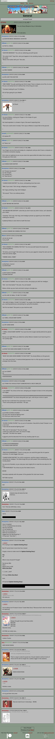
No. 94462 (28, 114)
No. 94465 (28, 147)
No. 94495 (26, 441)
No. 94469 (28, 180)
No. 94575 (22, 601)
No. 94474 (28, 208)
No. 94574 (22, 591)
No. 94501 (22, 482)
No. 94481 (26, 292)
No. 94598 (22, 664)
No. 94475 (26, 228)
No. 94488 (26, 369)
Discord (30, 732)
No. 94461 (22, 100)
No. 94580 (22, 613)
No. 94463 (27, 133)
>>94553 (4, 594)
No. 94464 (26, 140)
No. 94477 (28, 244)
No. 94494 (28, 420)
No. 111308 (23, 710)
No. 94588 (26, 642)
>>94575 (13, 617)
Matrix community (49, 732)
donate (15, 732)
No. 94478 (22, 261)
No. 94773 (21, 691)
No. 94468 (22, 168)
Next (32, 730)
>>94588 (15, 668)
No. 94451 (27, 22)
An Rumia (3, 22)
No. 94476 (20, 235)
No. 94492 (26, 410)
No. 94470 (26, 201)
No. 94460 (28, 81)
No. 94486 (26, 346)
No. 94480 (28, 279)
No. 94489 (22, 381)
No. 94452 (22, 36)
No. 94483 (26, 315)
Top (27, 3)
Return (22, 3)
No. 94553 (22, 540)
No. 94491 (28, 388)
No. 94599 (22, 678)
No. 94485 (28, 329)
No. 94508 (18, 511)
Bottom (31, 3)
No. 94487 (28, 353)
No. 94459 (22, 74)
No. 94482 (28, 299)
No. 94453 (26, 43)
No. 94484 (22, 322)
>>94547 (4, 543)
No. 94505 (22, 489)
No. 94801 (22, 698)
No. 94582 (22, 635)
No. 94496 (28, 449)
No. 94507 (22, 504)
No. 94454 (28, 50)
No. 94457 (26, 67)
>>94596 (4, 681)
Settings (52, 1)
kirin (3, 642)
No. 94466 (26, 161)
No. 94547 (22, 521)
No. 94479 (26, 270)
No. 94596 (22, 649)
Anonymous (5, 504)
